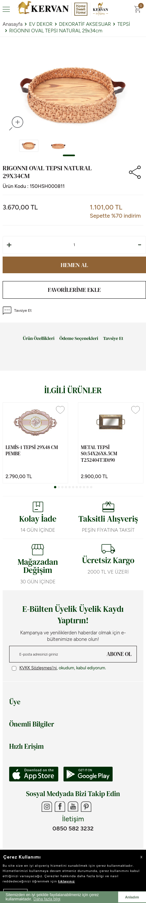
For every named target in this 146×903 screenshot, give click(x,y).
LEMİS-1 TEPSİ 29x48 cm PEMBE (32, 450)
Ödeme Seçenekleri (78, 339)
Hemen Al (74, 265)
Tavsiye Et (17, 311)
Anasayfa (13, 24)
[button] (69, 155)
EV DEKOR (41, 24)
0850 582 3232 (72, 828)
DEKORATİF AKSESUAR (85, 24)
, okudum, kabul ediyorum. (59, 668)
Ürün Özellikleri (38, 339)
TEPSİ (124, 24)
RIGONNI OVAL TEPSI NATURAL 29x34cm (55, 31)
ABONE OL (119, 654)
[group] (73, 95)
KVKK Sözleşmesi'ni (38, 667)
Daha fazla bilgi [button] (46, 899)
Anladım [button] (132, 897)
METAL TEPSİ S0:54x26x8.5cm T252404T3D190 (99, 453)
